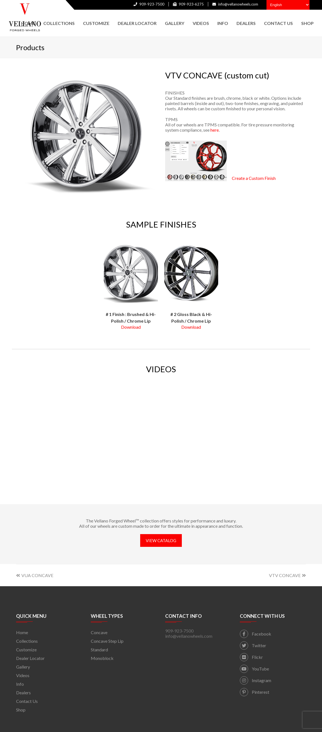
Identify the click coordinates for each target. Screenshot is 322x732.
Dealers (23, 692)
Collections (27, 641)
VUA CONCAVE (34, 575)
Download (131, 327)
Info (20, 684)
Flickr (251, 657)
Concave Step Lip (107, 641)
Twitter (253, 645)
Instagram (255, 680)
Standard (99, 649)
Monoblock (102, 658)
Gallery (23, 666)
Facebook (255, 633)
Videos (22, 675)
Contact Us (27, 701)
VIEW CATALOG (161, 540)
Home (22, 632)
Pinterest (254, 692)
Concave (99, 632)
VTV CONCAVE (287, 575)
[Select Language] (288, 5)
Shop (21, 709)
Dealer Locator (30, 658)
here (214, 129)
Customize (26, 649)
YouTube (254, 668)
